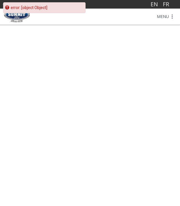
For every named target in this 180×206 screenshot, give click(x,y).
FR (166, 4)
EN (154, 4)
